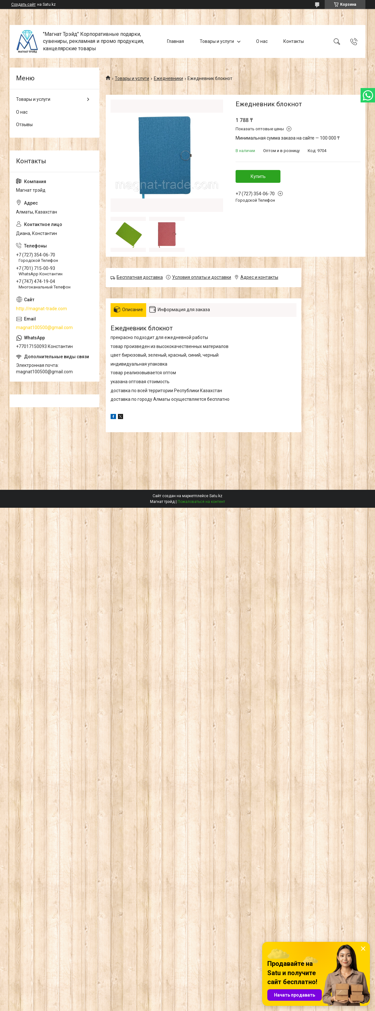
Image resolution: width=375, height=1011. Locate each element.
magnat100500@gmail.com (44, 327)
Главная (175, 41)
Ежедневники (168, 78)
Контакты (293, 41)
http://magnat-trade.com (41, 308)
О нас (262, 41)
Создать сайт (23, 4)
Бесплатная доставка (140, 277)
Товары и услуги (217, 41)
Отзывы (24, 124)
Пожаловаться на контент (201, 501)
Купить (258, 176)
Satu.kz (215, 496)
